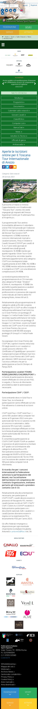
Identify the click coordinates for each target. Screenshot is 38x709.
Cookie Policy (6, 679)
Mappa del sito (7, 666)
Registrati (34, 5)
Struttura (18, 98)
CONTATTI (5, 657)
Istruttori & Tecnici (18, 136)
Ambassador (18, 144)
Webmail (5, 669)
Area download (7, 684)
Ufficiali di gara (18, 140)
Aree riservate (7, 682)
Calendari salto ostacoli (18, 110)
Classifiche (18, 119)
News (18, 131)
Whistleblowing (8, 664)
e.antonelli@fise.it (18, 531)
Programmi (18, 102)
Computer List (18, 123)
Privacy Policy (7, 676)
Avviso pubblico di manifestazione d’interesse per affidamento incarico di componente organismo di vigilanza (19, 82)
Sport (28, 27)
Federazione (9, 27)
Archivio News (7, 671)
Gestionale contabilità (10, 674)
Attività (28, 32)
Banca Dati (18, 127)
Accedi (25, 5)
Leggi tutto (19, 86)
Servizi (9, 32)
